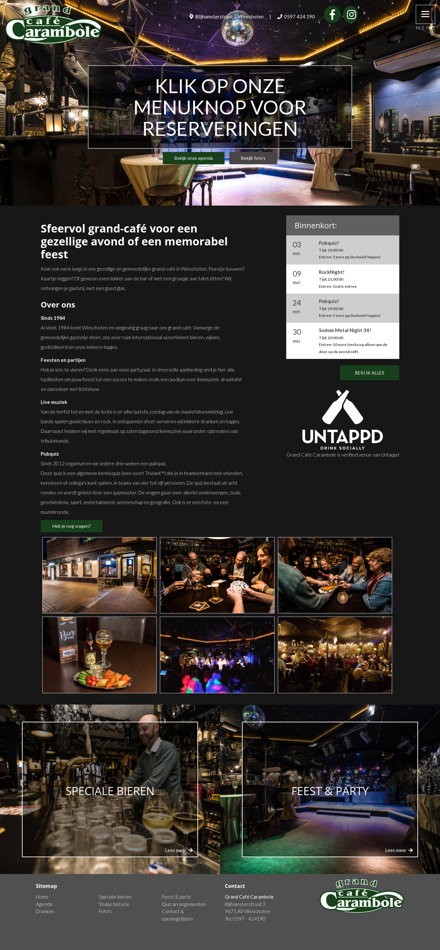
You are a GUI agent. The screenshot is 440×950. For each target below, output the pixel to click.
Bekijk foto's (253, 158)
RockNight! (338, 279)
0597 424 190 (296, 16)
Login (398, 945)
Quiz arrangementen (184, 904)
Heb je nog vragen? (71, 526)
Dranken (45, 911)
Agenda (44, 904)
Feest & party (176, 897)
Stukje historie (114, 904)
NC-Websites (366, 945)
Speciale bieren (115, 897)
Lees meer (179, 850)
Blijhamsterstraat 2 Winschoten (226, 16)
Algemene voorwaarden (125, 945)
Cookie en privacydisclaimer (65, 945)
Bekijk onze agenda (193, 158)
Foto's (105, 911)
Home (42, 897)
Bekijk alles (369, 372)
